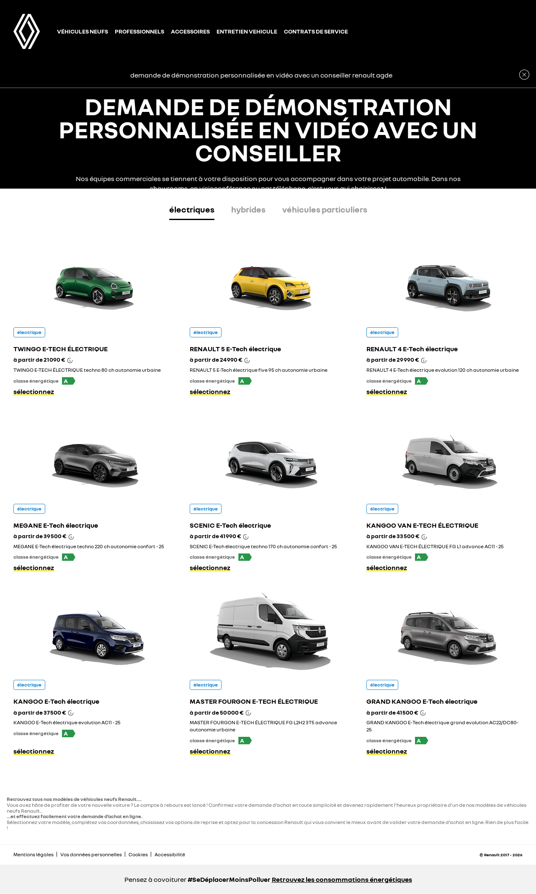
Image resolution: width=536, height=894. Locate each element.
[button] (68, 381)
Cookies (138, 854)
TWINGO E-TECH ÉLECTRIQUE (60, 349)
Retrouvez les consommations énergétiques (342, 879)
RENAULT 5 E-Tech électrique (235, 349)
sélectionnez (33, 391)
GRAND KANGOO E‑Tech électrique (421, 701)
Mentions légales (33, 854)
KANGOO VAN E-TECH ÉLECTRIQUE (422, 525)
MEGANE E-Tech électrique (55, 525)
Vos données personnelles (91, 854)
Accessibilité (170, 854)
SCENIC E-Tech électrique (230, 525)
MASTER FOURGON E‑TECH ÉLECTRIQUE (253, 701)
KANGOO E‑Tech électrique (56, 701)
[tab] (191, 211)
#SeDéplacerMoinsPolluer (229, 879)
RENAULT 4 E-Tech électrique (412, 349)
